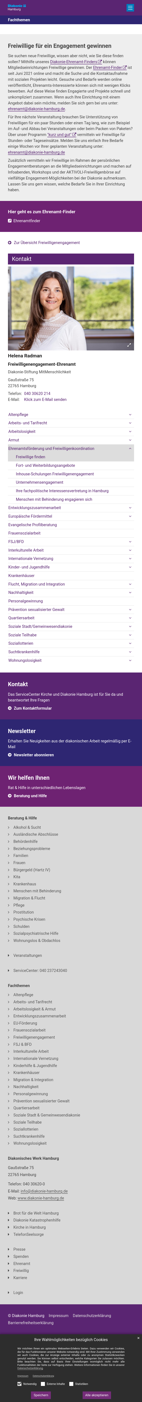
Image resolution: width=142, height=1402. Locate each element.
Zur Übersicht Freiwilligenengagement (47, 242)
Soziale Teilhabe (22, 635)
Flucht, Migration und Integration (36, 584)
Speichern (41, 1395)
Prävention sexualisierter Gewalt (36, 609)
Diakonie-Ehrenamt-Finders (73, 62)
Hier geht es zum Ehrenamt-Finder (41, 211)
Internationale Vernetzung (30, 558)
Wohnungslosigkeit (25, 660)
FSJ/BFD (16, 541)
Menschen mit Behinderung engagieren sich (54, 499)
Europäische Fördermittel (30, 516)
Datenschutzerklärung (43, 1376)
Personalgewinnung (25, 601)
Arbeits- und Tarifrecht (27, 423)
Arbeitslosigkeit (22, 431)
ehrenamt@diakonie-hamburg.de (36, 109)
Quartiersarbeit (21, 618)
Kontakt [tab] (21, 259)
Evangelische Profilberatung (32, 525)
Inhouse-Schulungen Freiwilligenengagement (55, 474)
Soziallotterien (20, 643)
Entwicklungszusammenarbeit (34, 508)
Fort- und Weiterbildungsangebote (45, 465)
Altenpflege (18, 414)
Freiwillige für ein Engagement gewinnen (59, 45)
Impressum (22, 1376)
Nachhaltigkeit (21, 592)
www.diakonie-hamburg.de (41, 1198)
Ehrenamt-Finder (107, 67)
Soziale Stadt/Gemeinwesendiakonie (40, 626)
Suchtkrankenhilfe (24, 652)
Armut (13, 440)
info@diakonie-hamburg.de (44, 1191)
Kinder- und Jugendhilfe (29, 567)
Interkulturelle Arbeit (26, 550)
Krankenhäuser (21, 575)
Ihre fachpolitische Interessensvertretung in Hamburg (62, 491)
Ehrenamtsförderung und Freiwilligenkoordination (51, 448)
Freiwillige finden (30, 457)
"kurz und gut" (59, 134)
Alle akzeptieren (96, 1395)
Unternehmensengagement (39, 482)
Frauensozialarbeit (24, 533)
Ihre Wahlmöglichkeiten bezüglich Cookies (71, 1339)
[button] (130, 415)
